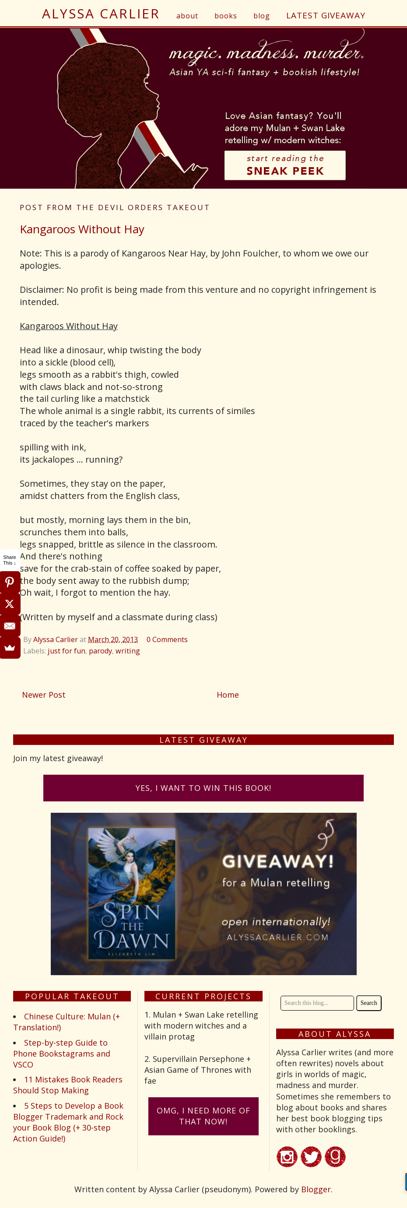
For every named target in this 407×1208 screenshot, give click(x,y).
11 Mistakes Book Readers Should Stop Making (68, 1085)
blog (261, 16)
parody (100, 651)
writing (128, 651)
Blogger (316, 1189)
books (225, 16)
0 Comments (167, 639)
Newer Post (44, 694)
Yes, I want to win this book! (203, 788)
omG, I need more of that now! (203, 1116)
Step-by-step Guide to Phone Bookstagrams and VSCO (61, 1053)
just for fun (66, 651)
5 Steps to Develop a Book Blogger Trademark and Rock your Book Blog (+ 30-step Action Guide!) (68, 1122)
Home (228, 694)
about (187, 16)
